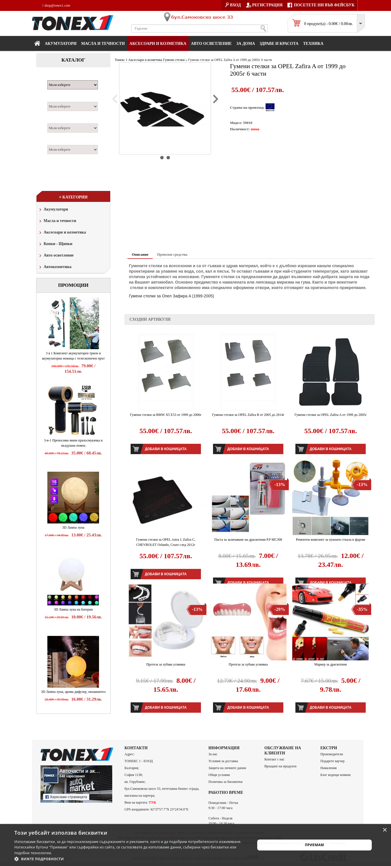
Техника (313, 43)
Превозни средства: (172, 254)
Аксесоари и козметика (157, 43)
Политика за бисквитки (225, 782)
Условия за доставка (223, 761)
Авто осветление (211, 43)
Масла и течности (57, 221)
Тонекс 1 (121, 60)
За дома (245, 43)
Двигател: (58, 120)
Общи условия (219, 775)
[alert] (195, 845)
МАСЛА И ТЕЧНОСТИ (103, 43)
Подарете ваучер (332, 761)
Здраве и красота (279, 43)
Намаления (328, 768)
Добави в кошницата (166, 449)
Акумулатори (61, 43)
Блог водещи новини (335, 775)
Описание (140, 254)
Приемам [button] (314, 844)
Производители (331, 754)
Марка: (56, 77)
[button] (131, 859)
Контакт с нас (274, 759)
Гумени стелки (174, 60)
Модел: (56, 98)
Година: (56, 141)
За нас (212, 754)
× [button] (384, 830)
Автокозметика (54, 267)
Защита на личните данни (227, 768)
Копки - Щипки (55, 244)
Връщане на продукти (280, 766)
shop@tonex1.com (56, 5)
